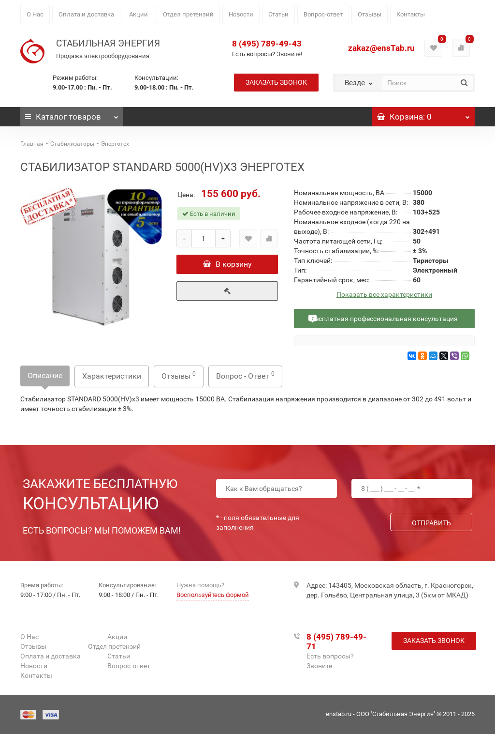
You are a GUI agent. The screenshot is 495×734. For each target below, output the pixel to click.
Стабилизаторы (72, 143)
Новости (241, 14)
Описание (45, 375)
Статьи (278, 14)
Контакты (410, 14)
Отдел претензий (188, 14)
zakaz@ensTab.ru (381, 48)
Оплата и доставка (86, 14)
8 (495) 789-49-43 (267, 43)
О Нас (35, 14)
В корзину (227, 264)
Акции (138, 14)
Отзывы (369, 14)
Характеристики (111, 376)
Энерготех (115, 143)
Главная (32, 143)
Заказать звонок (276, 82)
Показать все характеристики (384, 294)
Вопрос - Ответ (245, 375)
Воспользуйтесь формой (212, 594)
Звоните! (289, 54)
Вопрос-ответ (323, 14)
